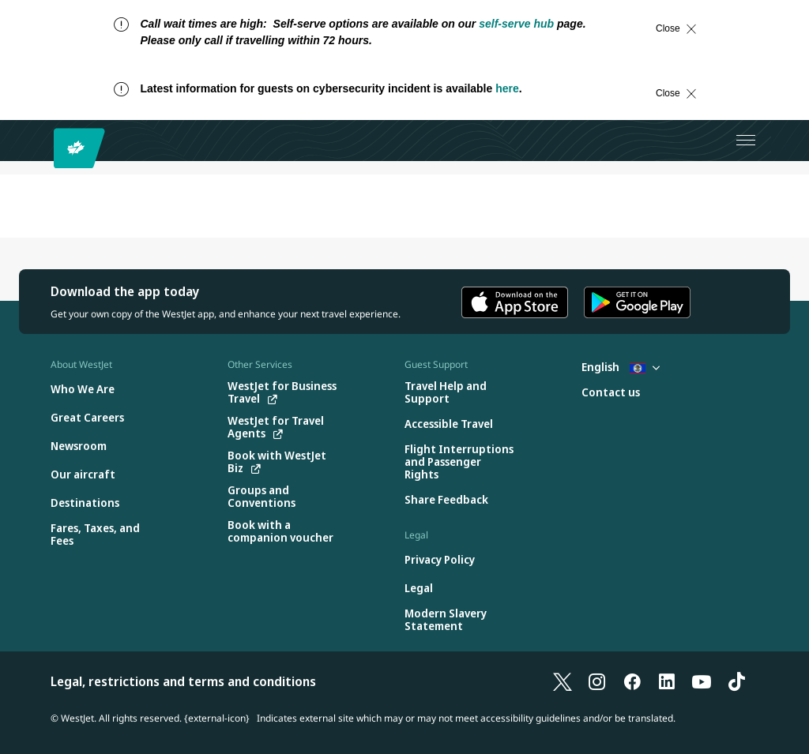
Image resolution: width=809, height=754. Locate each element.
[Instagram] (597, 681)
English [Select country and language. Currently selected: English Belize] (620, 366)
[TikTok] (736, 681)
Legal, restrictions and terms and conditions (183, 681)
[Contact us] (610, 393)
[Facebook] (632, 681)
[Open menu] (745, 140)
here (507, 88)
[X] (562, 681)
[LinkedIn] (666, 681)
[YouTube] (701, 681)
